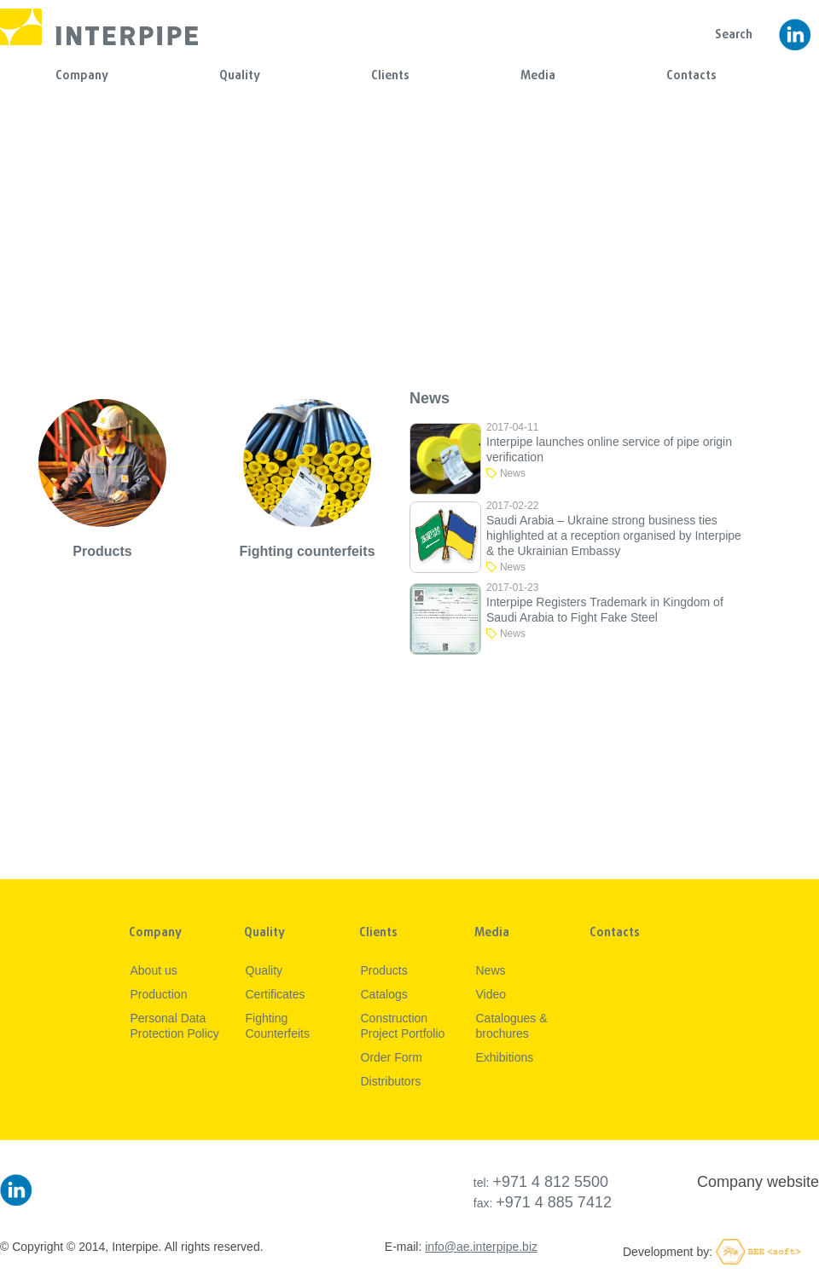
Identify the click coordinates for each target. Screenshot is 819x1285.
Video (491, 994)
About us (154, 970)
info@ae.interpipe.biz (481, 1246)
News (513, 473)
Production (159, 994)
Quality (239, 76)
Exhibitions (505, 1057)
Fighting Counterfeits (278, 1025)
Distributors (391, 1081)
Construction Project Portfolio (403, 1025)
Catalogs (384, 994)
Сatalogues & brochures (512, 1025)
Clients (390, 76)
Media (537, 76)
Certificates (275, 994)
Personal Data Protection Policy (175, 1025)
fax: (542, 1203)
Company (81, 76)
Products (102, 551)
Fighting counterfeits (307, 551)
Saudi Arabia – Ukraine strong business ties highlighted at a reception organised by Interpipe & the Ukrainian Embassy (613, 535)
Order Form (391, 1057)
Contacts (691, 76)
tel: (540, 1182)
